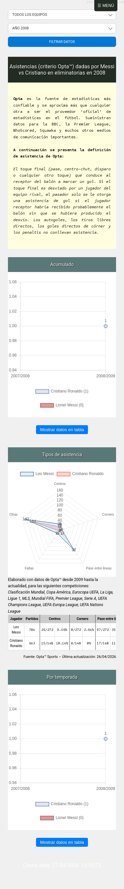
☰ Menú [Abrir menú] (106, 5)
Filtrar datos (62, 42)
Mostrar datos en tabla (62, 429)
